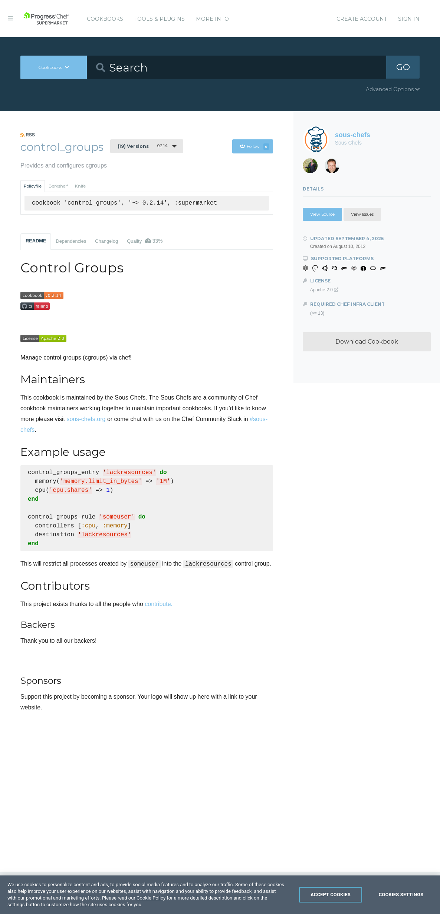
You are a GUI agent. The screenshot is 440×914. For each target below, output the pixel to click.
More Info (212, 19)
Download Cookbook (366, 341)
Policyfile (33, 186)
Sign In (409, 19)
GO (403, 67)
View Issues (362, 214)
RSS (27, 135)
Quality (144, 241)
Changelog (106, 241)
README (36, 241)
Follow (254, 146)
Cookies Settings (401, 894)
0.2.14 (143, 146)
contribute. (159, 604)
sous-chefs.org (86, 419)
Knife (80, 186)
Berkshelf (58, 186)
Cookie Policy (151, 898)
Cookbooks (105, 19)
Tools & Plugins (159, 19)
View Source (322, 214)
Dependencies (71, 241)
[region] (220, 894)
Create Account (361, 19)
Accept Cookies (331, 894)
